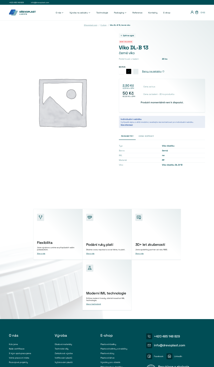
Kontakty (153, 12)
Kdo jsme (13, 293)
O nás (59, 12)
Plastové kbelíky (108, 293)
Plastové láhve (107, 307)
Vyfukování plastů (64, 311)
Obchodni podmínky (196, 362)
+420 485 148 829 (16, 2)
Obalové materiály (63, 293)
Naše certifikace (16, 298)
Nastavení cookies (160, 362)
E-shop (166, 12)
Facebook (158, 305)
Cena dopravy (146, 136)
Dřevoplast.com (90, 25)
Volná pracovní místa (19, 307)
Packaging (120, 12)
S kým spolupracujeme (20, 302)
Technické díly (62, 298)
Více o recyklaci (164, 331)
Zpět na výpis (127, 35)
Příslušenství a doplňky (111, 316)
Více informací (127, 125)
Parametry (127, 136)
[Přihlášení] (192, 12)
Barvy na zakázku (152, 71)
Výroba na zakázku (80, 12)
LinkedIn (178, 305)
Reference (137, 12)
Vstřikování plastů (63, 307)
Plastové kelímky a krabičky (113, 298)
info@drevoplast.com (40, 2)
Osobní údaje (177, 362)
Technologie (102, 12)
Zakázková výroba (64, 302)
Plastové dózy (107, 302)
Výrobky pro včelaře (110, 311)
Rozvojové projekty (18, 311)
